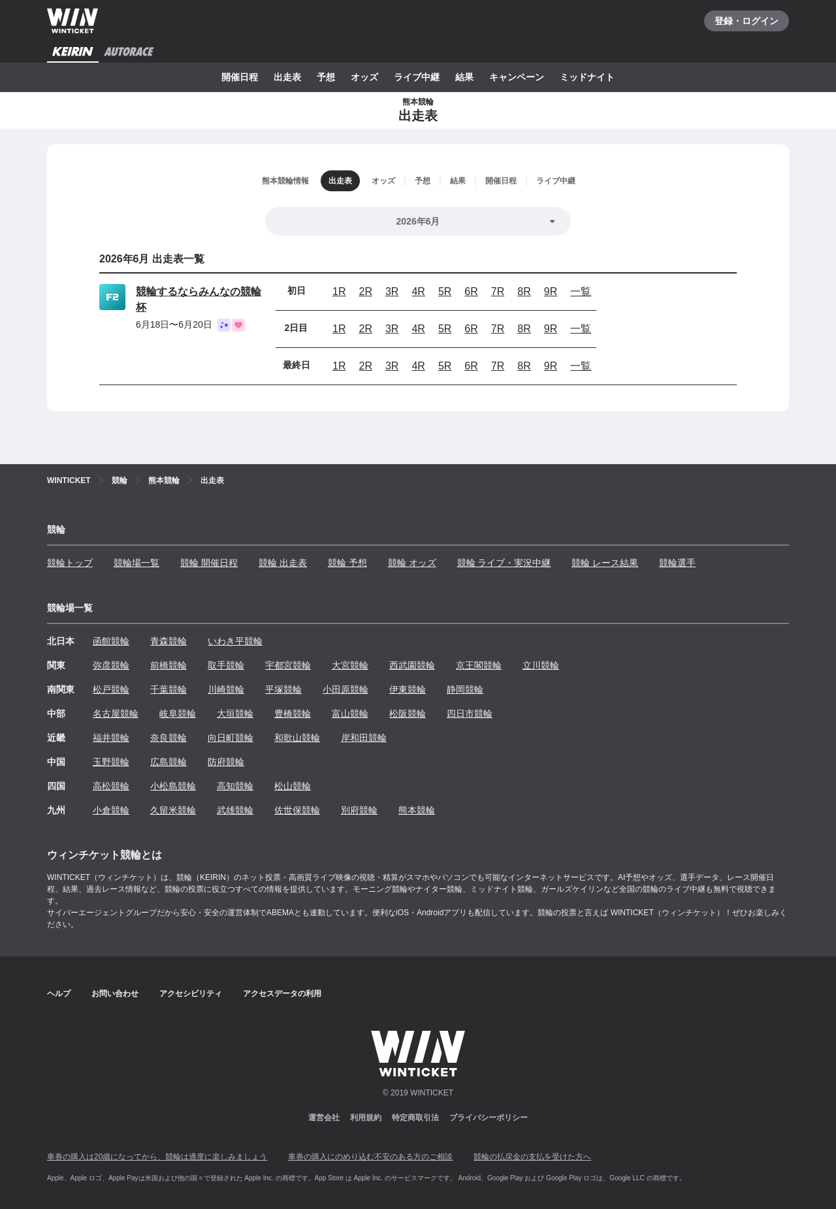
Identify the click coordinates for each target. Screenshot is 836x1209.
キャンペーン (516, 77)
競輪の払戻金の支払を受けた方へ (532, 1156)
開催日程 (239, 77)
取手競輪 (226, 665)
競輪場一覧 (136, 562)
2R (365, 291)
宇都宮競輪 (288, 665)
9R (550, 291)
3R (391, 291)
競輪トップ (70, 562)
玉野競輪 (111, 762)
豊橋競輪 (292, 713)
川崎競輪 (226, 689)
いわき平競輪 (235, 641)
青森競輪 (168, 641)
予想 (326, 77)
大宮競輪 (350, 665)
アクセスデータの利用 (282, 993)
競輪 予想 (347, 562)
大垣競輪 (235, 713)
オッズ (364, 77)
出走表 (287, 77)
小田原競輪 (345, 689)
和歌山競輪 (297, 737)
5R (444, 291)
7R (497, 291)
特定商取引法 (415, 1117)
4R (418, 291)
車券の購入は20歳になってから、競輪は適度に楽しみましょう (157, 1156)
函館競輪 (111, 641)
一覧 (580, 291)
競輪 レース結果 (604, 562)
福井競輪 (111, 737)
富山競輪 (350, 713)
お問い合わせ (114, 993)
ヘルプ (59, 993)
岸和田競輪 (364, 737)
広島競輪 (168, 762)
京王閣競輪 (479, 665)
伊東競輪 (407, 689)
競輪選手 (677, 562)
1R (339, 291)
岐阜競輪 (177, 713)
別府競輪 (359, 810)
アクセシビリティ (190, 993)
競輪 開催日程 (209, 562)
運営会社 (324, 1117)
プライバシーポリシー (488, 1117)
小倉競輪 (111, 810)
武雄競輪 (235, 810)
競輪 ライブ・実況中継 (504, 562)
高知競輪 (235, 786)
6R (470, 291)
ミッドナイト (587, 77)
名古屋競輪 (115, 713)
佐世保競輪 (297, 810)
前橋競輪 (168, 665)
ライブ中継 (417, 77)
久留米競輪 (173, 810)
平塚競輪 (283, 689)
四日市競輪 (469, 713)
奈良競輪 (168, 737)
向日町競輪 (230, 737)
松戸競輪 (111, 689)
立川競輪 (540, 665)
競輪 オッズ (412, 562)
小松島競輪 (173, 786)
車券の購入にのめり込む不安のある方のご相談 (370, 1156)
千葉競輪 (168, 689)
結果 (464, 77)
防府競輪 (226, 762)
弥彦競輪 (111, 665)
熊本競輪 (416, 810)
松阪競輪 (407, 713)
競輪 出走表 (283, 562)
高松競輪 (111, 786)
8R (523, 291)
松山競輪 (292, 786)
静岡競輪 (465, 689)
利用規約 (365, 1117)
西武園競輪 (412, 665)
